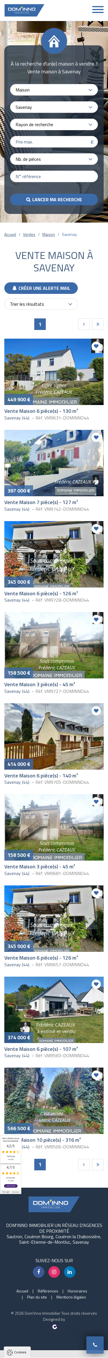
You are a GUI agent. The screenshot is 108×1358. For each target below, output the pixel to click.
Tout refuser (54, 1340)
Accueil (10, 234)
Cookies (20, 1241)
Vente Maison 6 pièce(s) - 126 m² (41, 593)
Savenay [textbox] (24, 107)
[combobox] (54, 90)
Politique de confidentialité (33, 1315)
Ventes (29, 234)
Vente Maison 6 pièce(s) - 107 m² (41, 1049)
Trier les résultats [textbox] (27, 304)
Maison (48, 234)
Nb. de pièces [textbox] (28, 159)
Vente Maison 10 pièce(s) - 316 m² (42, 1140)
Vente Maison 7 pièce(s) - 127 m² (41, 502)
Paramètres (54, 1351)
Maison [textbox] (23, 89)
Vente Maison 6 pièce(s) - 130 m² (41, 411)
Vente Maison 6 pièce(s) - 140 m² (41, 775)
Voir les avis (10, 1186)
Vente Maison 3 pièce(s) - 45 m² (39, 684)
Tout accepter (54, 1329)
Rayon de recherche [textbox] (34, 124)
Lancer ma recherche (57, 199)
